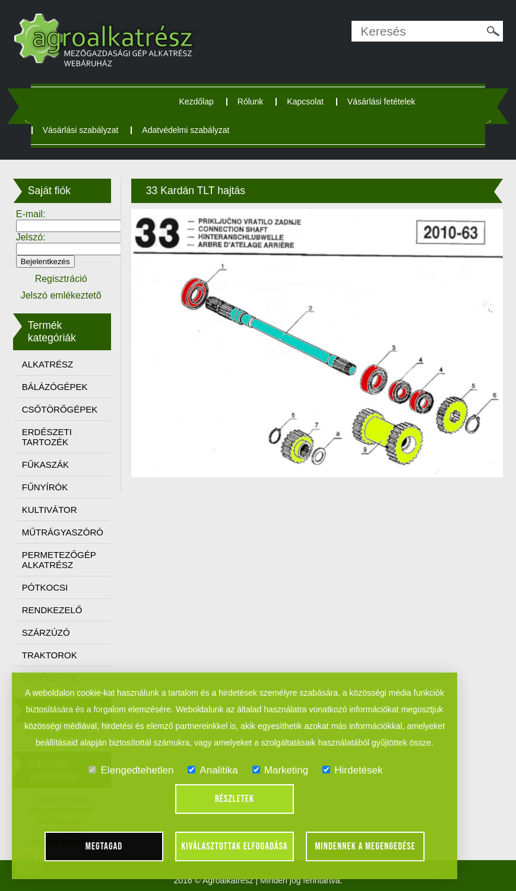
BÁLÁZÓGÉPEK (55, 387)
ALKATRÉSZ (47, 364)
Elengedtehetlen (130, 770)
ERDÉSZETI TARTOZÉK (47, 437)
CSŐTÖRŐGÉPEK (60, 409)
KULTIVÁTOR (49, 510)
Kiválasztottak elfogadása (234, 846)
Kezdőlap (196, 101)
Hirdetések (352, 770)
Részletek (234, 799)
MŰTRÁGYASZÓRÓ (62, 532)
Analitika (213, 770)
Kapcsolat (305, 101)
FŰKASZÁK (45, 464)
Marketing (280, 770)
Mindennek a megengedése (365, 846)
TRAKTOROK (49, 655)
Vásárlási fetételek (381, 101)
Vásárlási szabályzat (81, 130)
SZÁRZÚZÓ (46, 632)
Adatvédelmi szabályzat (185, 130)
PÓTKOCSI (45, 587)
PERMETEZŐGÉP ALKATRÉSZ (59, 560)
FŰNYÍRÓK (45, 487)
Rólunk (251, 101)
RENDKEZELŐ (52, 610)
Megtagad (104, 846)
